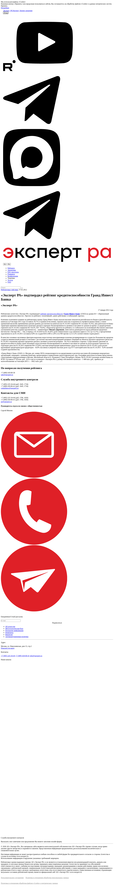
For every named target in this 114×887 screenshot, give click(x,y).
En (5, 264)
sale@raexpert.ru (7, 375)
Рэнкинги (11, 274)
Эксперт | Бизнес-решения (22, 11)
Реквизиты (9, 633)
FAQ (9, 282)
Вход (5, 13)
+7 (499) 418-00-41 (22, 656)
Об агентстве (10, 627)
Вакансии (9, 635)
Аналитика (12, 270)
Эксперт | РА (8, 11)
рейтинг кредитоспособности (51, 314)
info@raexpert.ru (36, 656)
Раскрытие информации (14, 631)
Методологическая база (14, 629)
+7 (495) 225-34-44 (8, 656)
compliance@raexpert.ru (9, 388)
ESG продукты (13, 272)
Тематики (11, 278)
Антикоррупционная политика (16, 637)
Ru (9, 264)
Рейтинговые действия (9, 290)
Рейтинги (11, 268)
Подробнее (5, 8)
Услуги (10, 280)
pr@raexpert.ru (6, 402)
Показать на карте (7, 648)
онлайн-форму (56, 842)
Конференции (13, 276)
